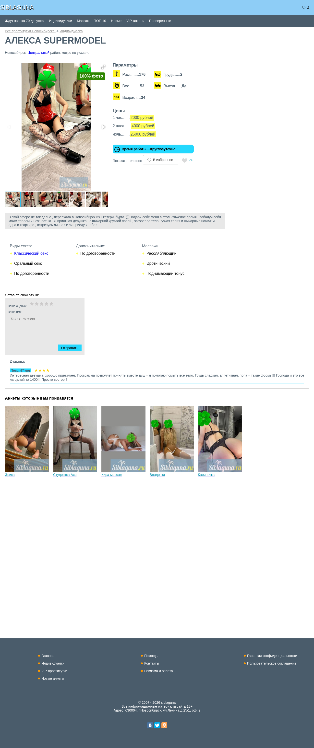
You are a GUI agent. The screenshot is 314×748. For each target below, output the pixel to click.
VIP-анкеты (135, 21)
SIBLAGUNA (17, 7)
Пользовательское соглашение (272, 663)
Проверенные (160, 21)
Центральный (38, 53)
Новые (116, 21)
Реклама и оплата (158, 671)
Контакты (151, 663)
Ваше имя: (38, 321)
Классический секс (31, 263)
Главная (47, 656)
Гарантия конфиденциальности (272, 656)
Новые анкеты (52, 678)
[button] (111, 67)
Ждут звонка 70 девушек (24, 21)
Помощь (150, 656)
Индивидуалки (60, 21)
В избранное (170, 160)
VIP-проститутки (54, 671)
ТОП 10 (100, 21)
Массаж (83, 21)
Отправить (72, 357)
